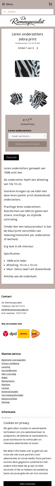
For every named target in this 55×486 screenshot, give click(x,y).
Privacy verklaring (10, 363)
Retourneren (7, 380)
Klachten (5, 384)
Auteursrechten (9, 398)
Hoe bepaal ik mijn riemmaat (15, 421)
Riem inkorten (8, 428)
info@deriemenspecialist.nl (14, 309)
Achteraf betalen (9, 391)
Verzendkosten (9, 370)
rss (41, 476)
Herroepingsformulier (12, 395)
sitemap (35, 476)
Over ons (6, 418)
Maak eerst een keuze (27, 144)
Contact (5, 387)
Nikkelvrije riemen (10, 425)
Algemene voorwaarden (13, 359)
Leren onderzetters (19, 130)
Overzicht (11, 157)
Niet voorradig (8, 373)
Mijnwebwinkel (37, 481)
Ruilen (4, 377)
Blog (3, 432)
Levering (5, 366)
